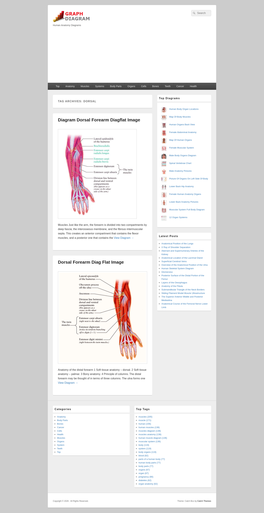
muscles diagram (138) (150, 431)
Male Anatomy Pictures (180, 171)
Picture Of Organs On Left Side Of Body (188, 178)
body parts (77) (146, 466)
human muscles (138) (149, 427)
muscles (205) (145, 416)
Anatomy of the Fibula (172, 286)
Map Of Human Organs (180, 140)
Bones (155, 86)
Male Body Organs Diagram (182, 155)
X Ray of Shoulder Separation (175, 247)
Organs (131, 86)
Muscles (85, 86)
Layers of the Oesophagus (174, 282)
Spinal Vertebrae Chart (180, 163)
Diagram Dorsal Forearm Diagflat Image (99, 119)
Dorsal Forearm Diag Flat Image (91, 262)
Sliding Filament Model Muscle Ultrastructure (183, 293)
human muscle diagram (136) (153, 438)
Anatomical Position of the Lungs (177, 243)
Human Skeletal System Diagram (177, 268)
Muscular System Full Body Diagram (187, 209)
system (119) (145, 448)
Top (58, 86)
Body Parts (116, 86)
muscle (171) (145, 420)
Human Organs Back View (182, 124)
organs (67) (144, 469)
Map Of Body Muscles (180, 117)
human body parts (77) (150, 462)
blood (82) (143, 455)
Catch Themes (204, 501)
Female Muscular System (181, 147)
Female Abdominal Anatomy (182, 132)
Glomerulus (167, 272)
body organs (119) (147, 452)
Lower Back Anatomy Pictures (183, 202)
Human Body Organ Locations (184, 109)
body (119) (144, 445)
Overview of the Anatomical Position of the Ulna (184, 265)
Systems (99, 86)
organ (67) (144, 473)
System (60, 445)
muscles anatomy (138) (150, 434)
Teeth (168, 86)
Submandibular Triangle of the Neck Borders (183, 289)
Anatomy (70, 86)
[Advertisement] (132, 57)
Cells (143, 86)
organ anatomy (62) (148, 484)
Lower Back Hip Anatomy (181, 186)
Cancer (180, 86)
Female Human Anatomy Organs (185, 194)
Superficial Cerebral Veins (174, 261)
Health (193, 86)
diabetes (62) (145, 480)
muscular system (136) (150, 441)
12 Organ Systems (178, 217)
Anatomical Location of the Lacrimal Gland (182, 258)
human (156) (145, 424)
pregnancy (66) (146, 477)
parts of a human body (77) (152, 459)
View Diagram (124, 237)
